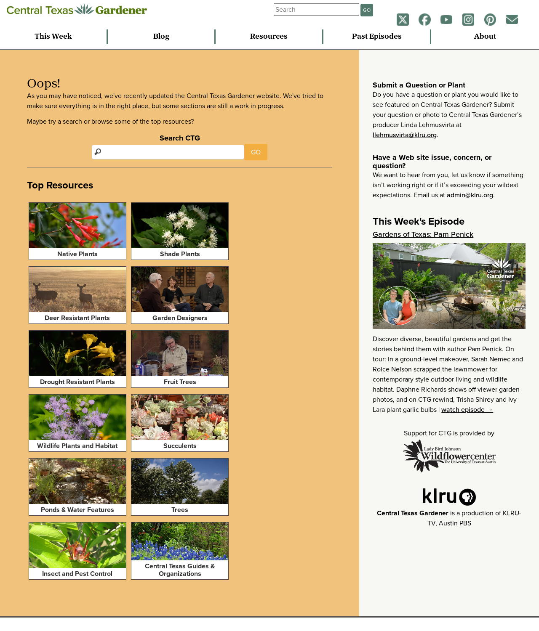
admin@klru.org (470, 195)
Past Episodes (377, 37)
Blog (161, 37)
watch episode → (467, 409)
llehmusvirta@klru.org (405, 135)
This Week (53, 37)
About (485, 37)
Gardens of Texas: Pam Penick (423, 234)
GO (367, 10)
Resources (269, 37)
